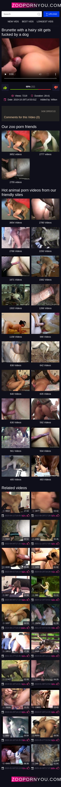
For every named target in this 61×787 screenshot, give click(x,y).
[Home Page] (30, 5)
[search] (22, 14)
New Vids (13, 21)
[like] (5, 87)
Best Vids (28, 21)
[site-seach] (39, 14)
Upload (51, 14)
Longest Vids (45, 21)
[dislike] (55, 87)
